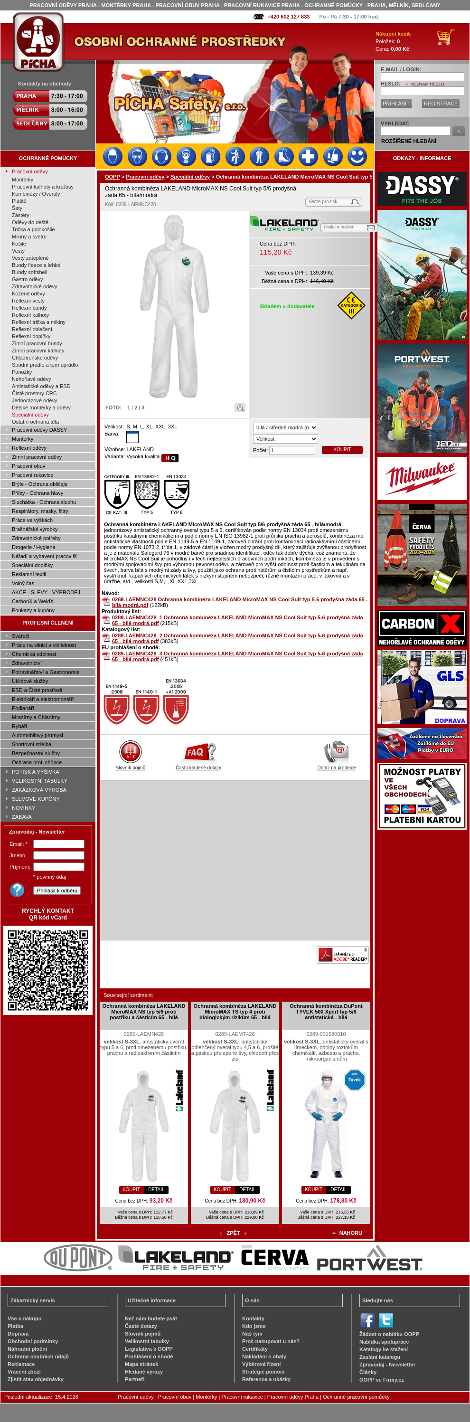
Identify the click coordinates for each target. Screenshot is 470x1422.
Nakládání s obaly (264, 1356)
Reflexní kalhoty (30, 315)
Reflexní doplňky (31, 336)
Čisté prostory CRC (34, 393)
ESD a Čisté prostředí (37, 690)
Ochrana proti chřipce (37, 762)
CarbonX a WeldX (33, 601)
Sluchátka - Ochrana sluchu (44, 502)
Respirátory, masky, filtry (40, 511)
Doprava (18, 1334)
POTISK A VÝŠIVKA (35, 772)
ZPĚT (233, 1233)
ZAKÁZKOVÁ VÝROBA (39, 790)
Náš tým (252, 1334)
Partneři (135, 1379)
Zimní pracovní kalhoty (38, 350)
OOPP (112, 177)
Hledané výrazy (144, 1372)
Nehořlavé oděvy (31, 379)
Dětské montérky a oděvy (41, 407)
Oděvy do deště (30, 222)
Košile (19, 243)
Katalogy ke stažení (383, 1349)
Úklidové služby (30, 681)
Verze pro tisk (323, 201)
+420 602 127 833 (288, 16)
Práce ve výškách (32, 520)
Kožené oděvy (28, 293)
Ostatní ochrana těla (35, 422)
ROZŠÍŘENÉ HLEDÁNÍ (408, 141)
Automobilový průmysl (37, 735)
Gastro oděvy (27, 279)
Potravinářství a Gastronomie (45, 672)
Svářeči (20, 636)
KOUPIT (342, 449)
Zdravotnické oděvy (34, 286)
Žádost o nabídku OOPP (389, 1334)
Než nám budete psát (151, 1318)
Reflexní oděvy (29, 448)
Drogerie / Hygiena (34, 547)
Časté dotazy (141, 1326)
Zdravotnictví (27, 663)
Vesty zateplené (30, 258)
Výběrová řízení (261, 1364)
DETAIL (156, 1189)
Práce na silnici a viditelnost (44, 645)
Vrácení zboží (24, 1372)
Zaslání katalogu (379, 1357)
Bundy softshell (29, 272)
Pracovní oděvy (30, 171)
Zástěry (20, 215)
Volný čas (23, 583)
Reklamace (21, 1364)
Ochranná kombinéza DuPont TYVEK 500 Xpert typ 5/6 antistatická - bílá (326, 1011)
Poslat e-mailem (339, 227)
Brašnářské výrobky (35, 529)
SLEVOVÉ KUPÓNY (36, 799)
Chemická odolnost (34, 654)
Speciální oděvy (30, 414)
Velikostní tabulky (147, 1341)
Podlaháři (23, 708)
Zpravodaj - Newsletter (387, 1364)
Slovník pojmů (131, 765)
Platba (15, 1326)
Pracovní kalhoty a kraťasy (43, 187)
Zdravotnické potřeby (36, 538)
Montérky (22, 179)
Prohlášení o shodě (149, 1356)
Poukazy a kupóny (33, 610)
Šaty (17, 208)
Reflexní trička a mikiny (39, 322)
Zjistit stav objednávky (36, 1379)
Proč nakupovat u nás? (271, 1341)
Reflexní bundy (29, 308)
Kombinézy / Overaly (36, 194)
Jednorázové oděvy (34, 400)
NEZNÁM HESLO (427, 84)
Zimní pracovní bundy (37, 343)
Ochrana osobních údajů (38, 1356)
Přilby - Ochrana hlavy (37, 493)
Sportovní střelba (31, 744)
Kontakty (253, 1318)
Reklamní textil (29, 574)
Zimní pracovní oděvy (37, 457)
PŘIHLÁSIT (396, 103)
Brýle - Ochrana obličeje (39, 484)
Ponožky (22, 372)
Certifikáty (255, 1349)
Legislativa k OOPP (149, 1349)
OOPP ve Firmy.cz (381, 1380)
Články (367, 1372)
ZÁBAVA (22, 817)
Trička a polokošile (33, 229)
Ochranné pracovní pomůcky (356, 1397)
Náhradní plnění (27, 1349)
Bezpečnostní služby (36, 753)
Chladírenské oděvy (35, 357)
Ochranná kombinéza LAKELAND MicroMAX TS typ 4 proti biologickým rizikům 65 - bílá (235, 1011)
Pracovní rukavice (32, 475)
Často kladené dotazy (198, 765)
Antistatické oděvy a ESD (41, 386)
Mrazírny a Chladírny (36, 717)
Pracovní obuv (28, 466)
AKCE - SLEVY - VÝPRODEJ (46, 592)
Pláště (19, 201)
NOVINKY (24, 808)
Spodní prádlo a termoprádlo (45, 365)
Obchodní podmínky (33, 1341)
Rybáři (19, 726)
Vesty (18, 251)
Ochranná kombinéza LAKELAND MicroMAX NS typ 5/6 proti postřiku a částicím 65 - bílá (144, 1011)
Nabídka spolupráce (384, 1342)
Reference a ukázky (266, 1379)
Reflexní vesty (28, 300)
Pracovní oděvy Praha (293, 1397)
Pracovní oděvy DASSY (39, 430)
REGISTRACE (441, 103)
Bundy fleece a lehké (36, 265)
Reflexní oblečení (32, 329)
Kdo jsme (254, 1326)
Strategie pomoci (263, 1372)
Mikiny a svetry (29, 236)
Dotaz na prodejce (336, 765)
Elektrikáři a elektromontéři (43, 699)
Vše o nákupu (25, 1318)
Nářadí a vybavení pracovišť (44, 556)
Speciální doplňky (32, 565)
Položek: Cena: (393, 41)
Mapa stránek (141, 1364)
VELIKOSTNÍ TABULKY (39, 781)
